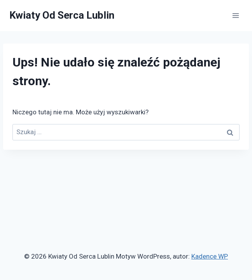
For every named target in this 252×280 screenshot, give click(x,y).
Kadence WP (209, 256)
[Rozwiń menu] (235, 15)
